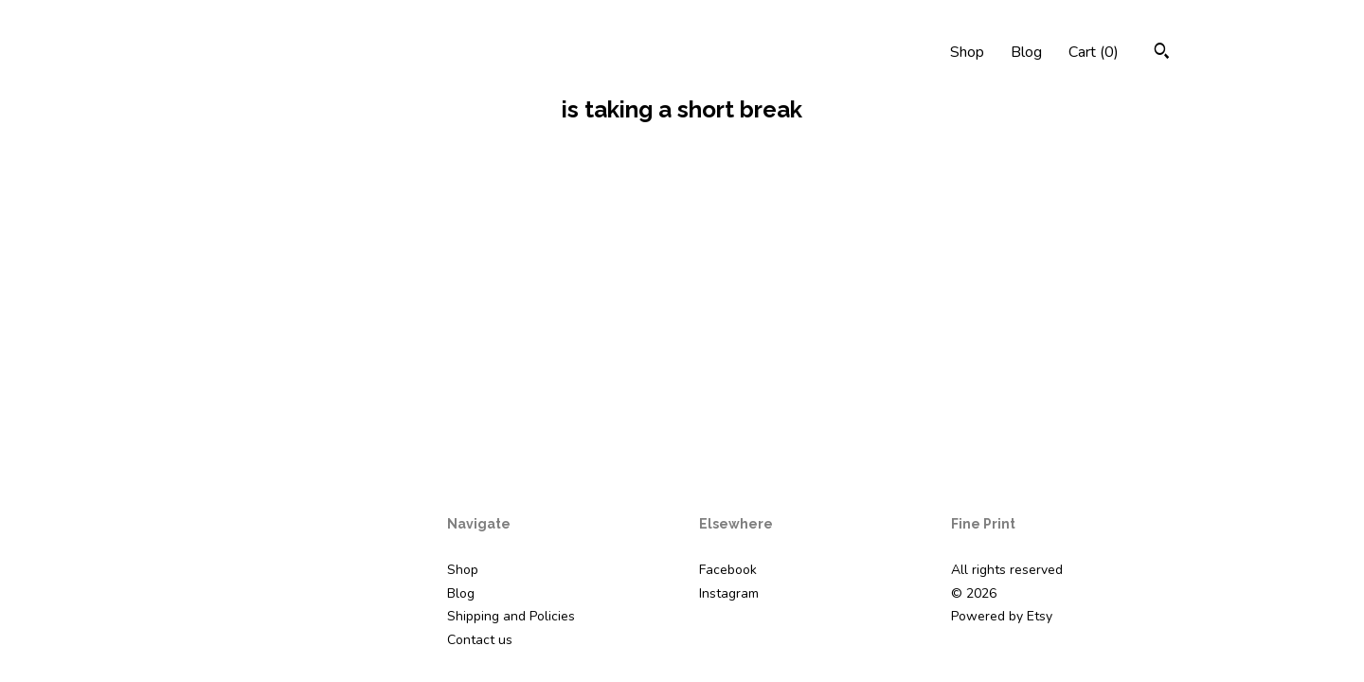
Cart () (1093, 52)
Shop (967, 52)
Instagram (729, 593)
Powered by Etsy (1001, 616)
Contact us (479, 640)
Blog (1026, 52)
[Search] (1162, 53)
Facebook (728, 570)
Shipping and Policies (511, 616)
